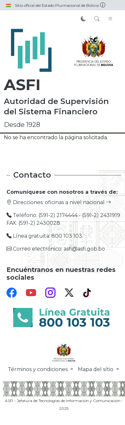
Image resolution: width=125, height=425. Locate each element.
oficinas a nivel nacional (78, 202)
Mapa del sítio (99, 369)
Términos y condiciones (41, 369)
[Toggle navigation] (110, 19)
